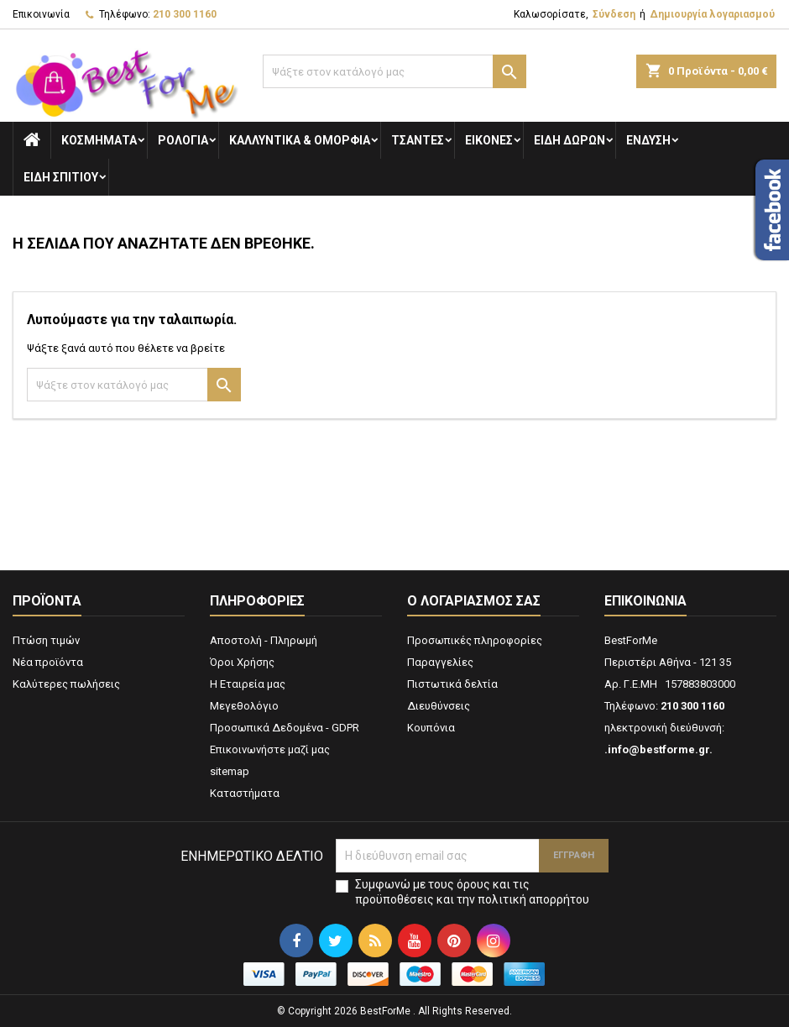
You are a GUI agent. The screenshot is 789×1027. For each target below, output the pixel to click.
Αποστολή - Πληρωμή (263, 640)
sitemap (229, 771)
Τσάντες (417, 140)
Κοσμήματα (99, 140)
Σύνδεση (614, 14)
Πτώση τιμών (46, 640)
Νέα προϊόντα (48, 662)
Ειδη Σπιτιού (61, 177)
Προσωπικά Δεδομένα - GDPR (284, 727)
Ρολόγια (183, 140)
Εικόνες (489, 140)
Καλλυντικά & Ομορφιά (299, 140)
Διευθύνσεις (438, 706)
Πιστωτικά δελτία (452, 684)
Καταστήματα (245, 793)
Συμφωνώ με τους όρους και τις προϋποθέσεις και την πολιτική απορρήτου (472, 892)
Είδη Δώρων (569, 140)
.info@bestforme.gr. (658, 749)
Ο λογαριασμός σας (474, 601)
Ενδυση (648, 140)
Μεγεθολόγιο (244, 706)
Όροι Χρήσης (242, 662)
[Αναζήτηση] (394, 71)
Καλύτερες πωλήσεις (66, 684)
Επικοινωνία (41, 14)
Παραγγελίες (440, 662)
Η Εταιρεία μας (247, 684)
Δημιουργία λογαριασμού (712, 14)
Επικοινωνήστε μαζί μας (270, 749)
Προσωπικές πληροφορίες (474, 640)
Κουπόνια (431, 727)
